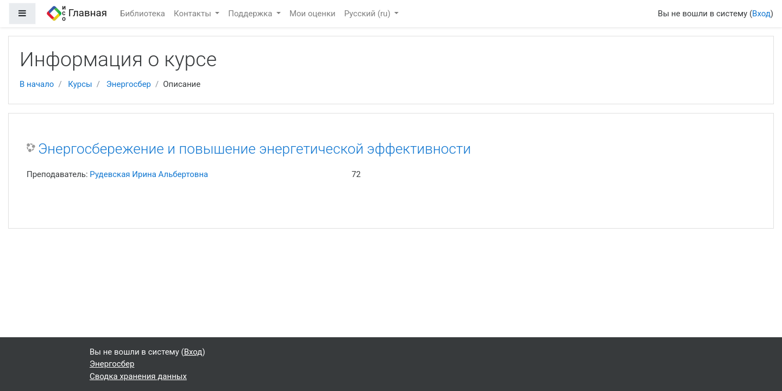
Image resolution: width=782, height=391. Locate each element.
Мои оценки (312, 13)
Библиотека (142, 13)
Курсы (80, 84)
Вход (761, 13)
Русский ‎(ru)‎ (368, 13)
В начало (37, 84)
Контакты (193, 13)
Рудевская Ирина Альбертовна (149, 174)
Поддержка (251, 13)
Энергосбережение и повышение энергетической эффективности (254, 149)
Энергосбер (128, 84)
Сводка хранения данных (138, 376)
